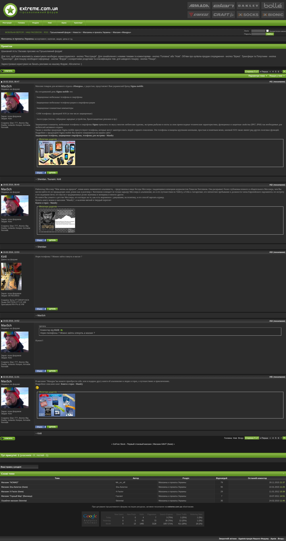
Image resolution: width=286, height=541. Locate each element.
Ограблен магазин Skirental (14, 501)
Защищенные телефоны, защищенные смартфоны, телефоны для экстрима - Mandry (74, 135)
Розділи (35, 23)
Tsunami (51, 179)
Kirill (59, 179)
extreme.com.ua (174, 507)
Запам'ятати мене (276, 31)
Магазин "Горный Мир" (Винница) (16, 496)
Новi (235, 438)
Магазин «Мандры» (122, 32)
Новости (77, 32)
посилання (279, 82)
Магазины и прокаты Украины (97, 32)
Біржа (64, 23)
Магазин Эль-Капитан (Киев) (14, 487)
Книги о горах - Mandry (46, 203)
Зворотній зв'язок (228, 539)
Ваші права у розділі (11, 467)
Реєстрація (7, 23)
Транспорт (78, 23)
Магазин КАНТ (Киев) (163, 444)
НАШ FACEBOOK (34, 32)
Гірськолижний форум (60, 32)
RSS (46, 32)
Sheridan (41, 179)
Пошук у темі (276, 76)
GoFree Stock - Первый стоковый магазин (132, 444)
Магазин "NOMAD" (9, 482)
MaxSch (6, 86)
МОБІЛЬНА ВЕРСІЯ (14, 32)
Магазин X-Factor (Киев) (12, 491)
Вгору (241, 438)
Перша (264, 71)
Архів (273, 539)
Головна (21, 23)
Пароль (247, 34)
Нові (50, 23)
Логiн (246, 31)
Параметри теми (257, 76)
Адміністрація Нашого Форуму (253, 539)
